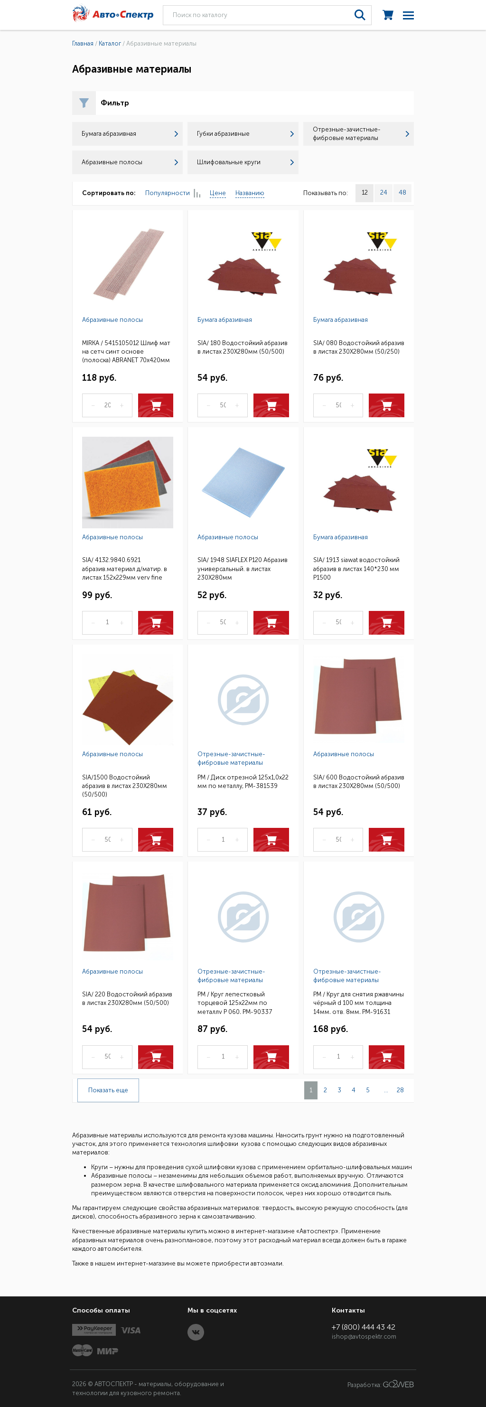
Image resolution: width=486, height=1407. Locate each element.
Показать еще (108, 1090)
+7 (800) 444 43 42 (363, 1327)
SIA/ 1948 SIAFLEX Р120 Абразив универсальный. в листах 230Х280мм (242, 568)
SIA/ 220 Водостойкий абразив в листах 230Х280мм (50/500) (127, 998)
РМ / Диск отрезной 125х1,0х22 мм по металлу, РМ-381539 (243, 781)
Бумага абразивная (130, 133)
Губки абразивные (245, 133)
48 (402, 192)
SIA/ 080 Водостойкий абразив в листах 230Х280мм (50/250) (358, 347)
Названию (249, 193)
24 (383, 192)
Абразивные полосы (130, 162)
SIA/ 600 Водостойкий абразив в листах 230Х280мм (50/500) (358, 781)
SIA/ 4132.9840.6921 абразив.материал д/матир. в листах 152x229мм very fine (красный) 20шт (124, 568)
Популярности (172, 193)
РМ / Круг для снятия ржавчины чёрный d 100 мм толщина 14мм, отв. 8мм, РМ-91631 (358, 1002)
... (386, 1090)
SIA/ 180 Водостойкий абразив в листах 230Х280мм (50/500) (242, 347)
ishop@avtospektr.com (364, 1336)
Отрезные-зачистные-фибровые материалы (361, 133)
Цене (218, 193)
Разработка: (380, 1384)
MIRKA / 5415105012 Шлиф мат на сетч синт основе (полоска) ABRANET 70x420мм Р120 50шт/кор (126, 351)
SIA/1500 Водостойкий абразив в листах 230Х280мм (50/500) (124, 785)
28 (400, 1090)
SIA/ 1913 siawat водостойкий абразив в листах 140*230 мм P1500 (356, 568)
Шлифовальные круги (245, 162)
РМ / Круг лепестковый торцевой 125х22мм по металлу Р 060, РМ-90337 (234, 1002)
